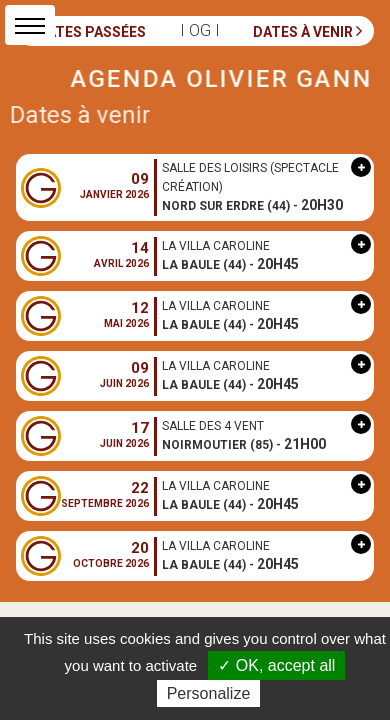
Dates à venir (307, 31)
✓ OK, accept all (276, 665)
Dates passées (87, 31)
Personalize (209, 693)
